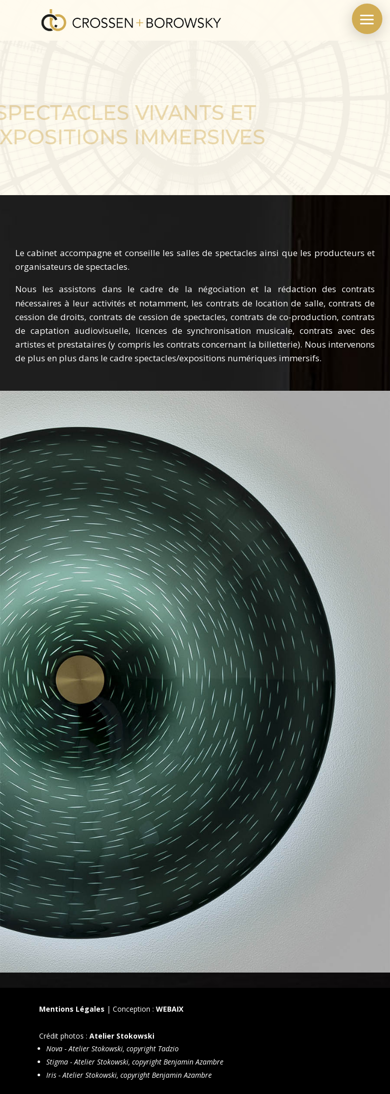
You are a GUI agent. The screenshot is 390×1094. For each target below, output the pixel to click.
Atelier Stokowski (121, 1036)
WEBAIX (169, 1009)
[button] (367, 19)
